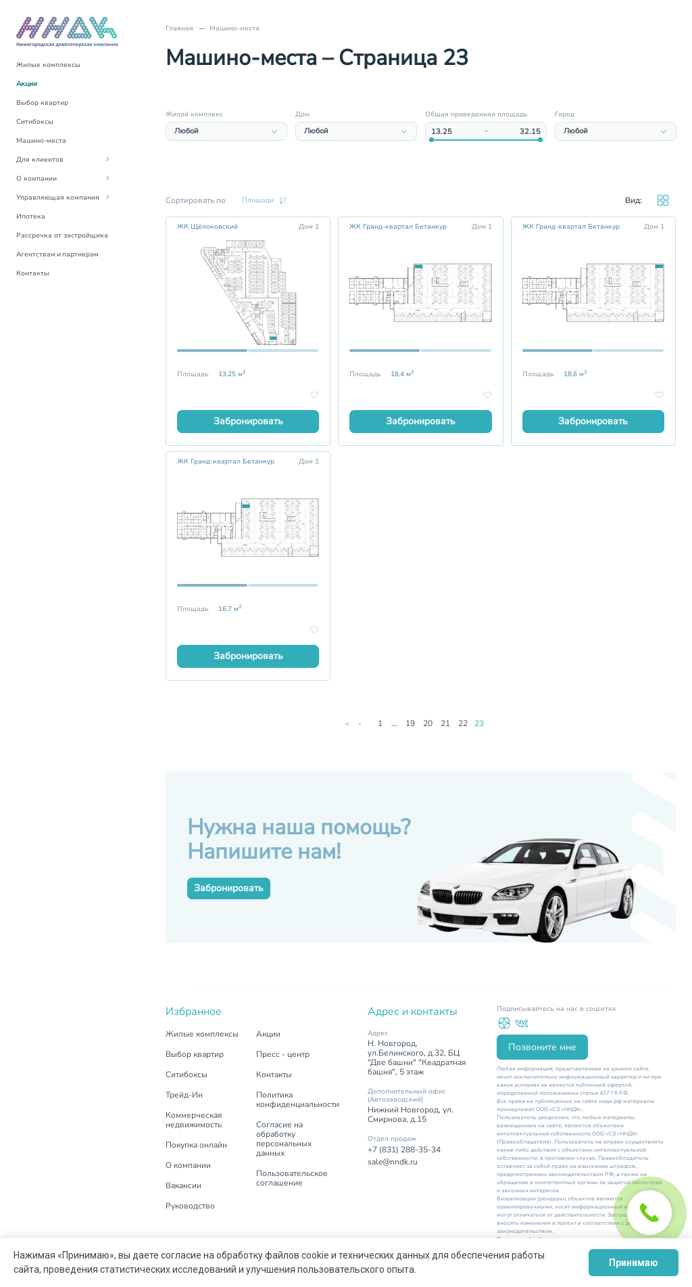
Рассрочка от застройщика (62, 235)
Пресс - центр (283, 1054)
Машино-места (41, 140)
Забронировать (248, 421)
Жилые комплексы (48, 65)
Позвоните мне (542, 1047)
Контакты (32, 273)
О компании (188, 1165)
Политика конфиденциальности (297, 1099)
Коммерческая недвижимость (194, 1120)
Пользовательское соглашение (292, 1178)
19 (410, 723)
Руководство (190, 1205)
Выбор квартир (42, 103)
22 (463, 723)
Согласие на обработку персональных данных (284, 1138)
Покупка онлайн (196, 1144)
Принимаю (633, 1262)
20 (427, 723)
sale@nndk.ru (393, 1161)
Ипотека (30, 216)
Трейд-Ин (184, 1094)
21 (445, 723)
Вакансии (183, 1185)
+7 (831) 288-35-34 (404, 1149)
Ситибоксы (34, 122)
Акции (26, 84)
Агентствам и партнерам (57, 254)
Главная (179, 28)
